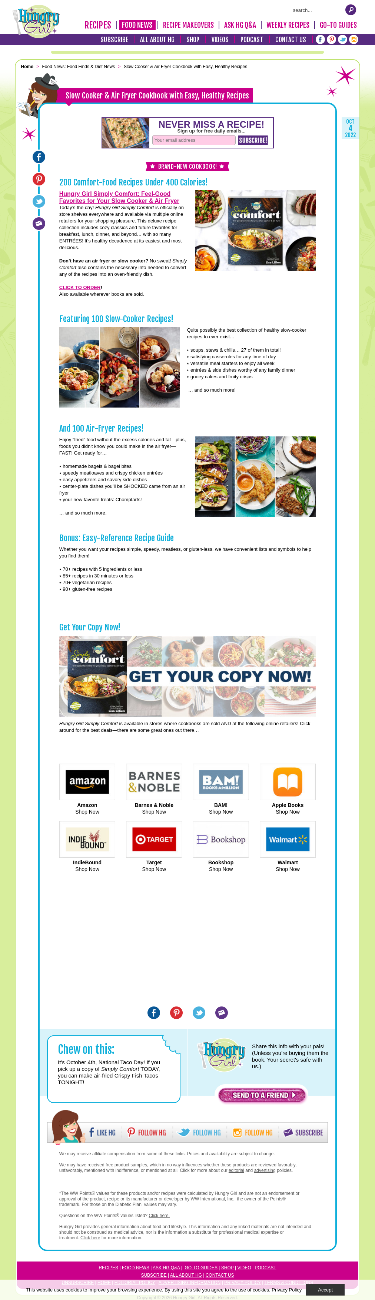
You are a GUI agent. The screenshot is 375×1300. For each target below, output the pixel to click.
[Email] (38, 223)
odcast (267, 1267)
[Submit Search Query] (350, 9)
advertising (265, 1170)
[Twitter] (342, 39)
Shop (192, 40)
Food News (137, 25)
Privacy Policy (287, 1290)
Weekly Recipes (287, 25)
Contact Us (290, 40)
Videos (220, 40)
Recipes (97, 25)
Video (244, 1267)
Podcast (251, 40)
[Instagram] (353, 39)
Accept (325, 1290)
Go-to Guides (201, 1267)
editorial (236, 1170)
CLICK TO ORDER (80, 287)
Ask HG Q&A (240, 25)
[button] (262, 1097)
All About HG (157, 40)
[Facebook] (320, 39)
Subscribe (114, 40)
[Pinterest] (331, 39)
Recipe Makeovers (188, 25)
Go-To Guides (338, 25)
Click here (90, 1237)
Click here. (159, 1215)
